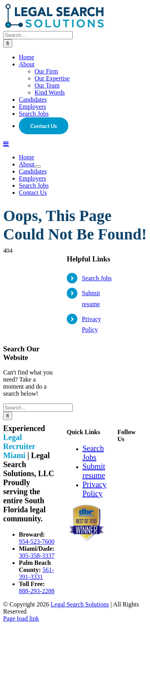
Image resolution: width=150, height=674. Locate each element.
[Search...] (38, 228)
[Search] (7, 236)
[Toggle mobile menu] (6, 337)
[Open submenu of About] (38, 359)
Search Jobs (97, 471)
